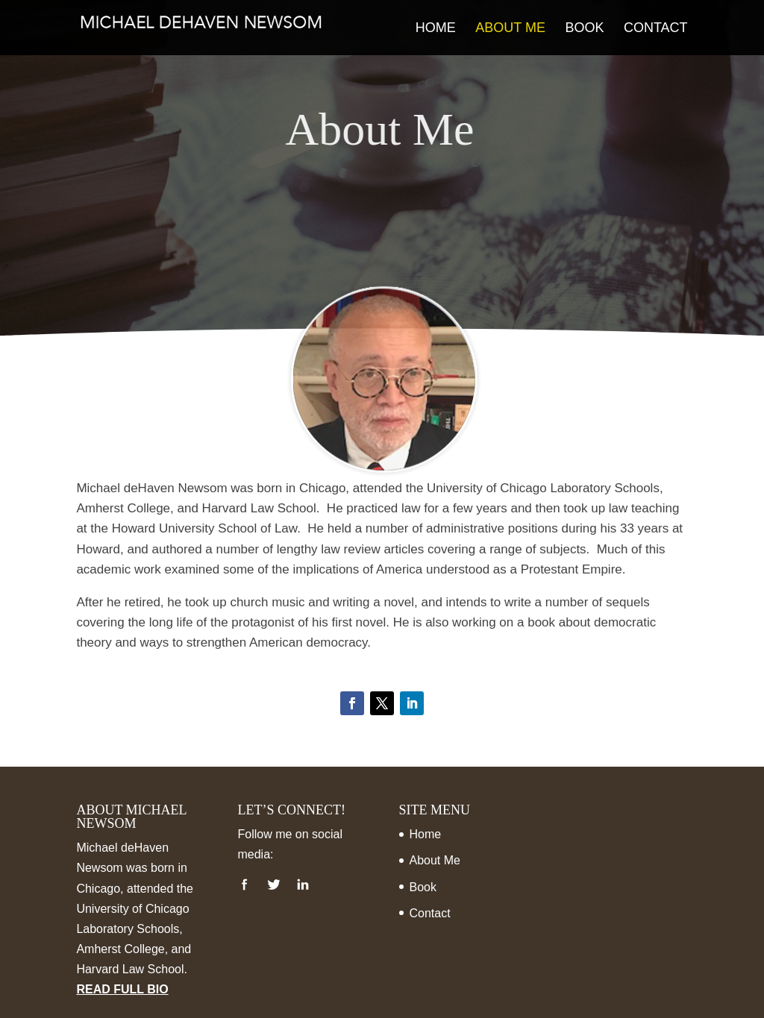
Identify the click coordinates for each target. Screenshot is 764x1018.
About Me (510, 28)
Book (584, 28)
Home (436, 28)
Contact (656, 28)
